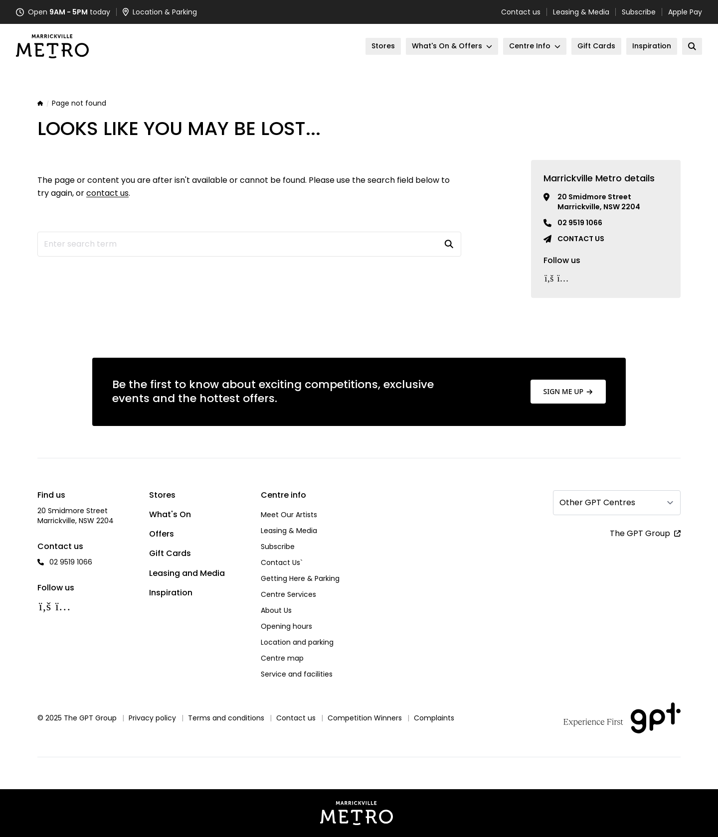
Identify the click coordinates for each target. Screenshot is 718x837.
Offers (161, 534)
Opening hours (286, 626)
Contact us (520, 12)
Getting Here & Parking (300, 578)
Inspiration (170, 592)
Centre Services (288, 594)
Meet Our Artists (289, 515)
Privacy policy (152, 718)
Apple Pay (685, 12)
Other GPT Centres (597, 502)
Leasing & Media (581, 12)
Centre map (282, 658)
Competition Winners (365, 718)
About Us (276, 610)
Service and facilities (297, 674)
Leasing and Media (187, 573)
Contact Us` (282, 562)
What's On (170, 514)
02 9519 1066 (579, 223)
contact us (107, 193)
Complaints (434, 718)
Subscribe (639, 12)
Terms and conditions (226, 718)
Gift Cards (170, 553)
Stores (162, 495)
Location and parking (297, 642)
